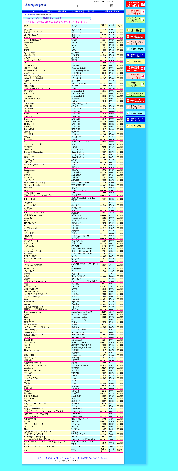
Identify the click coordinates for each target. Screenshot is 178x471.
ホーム (30, 11)
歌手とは (104, 458)
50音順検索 (76, 11)
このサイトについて (72, 458)
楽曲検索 (91, 11)
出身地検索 (60, 11)
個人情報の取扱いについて (90, 458)
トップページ (27, 14)
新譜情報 (34, 14)
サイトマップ (58, 458)
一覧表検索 (111, 11)
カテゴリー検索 (45, 11)
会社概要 (49, 458)
